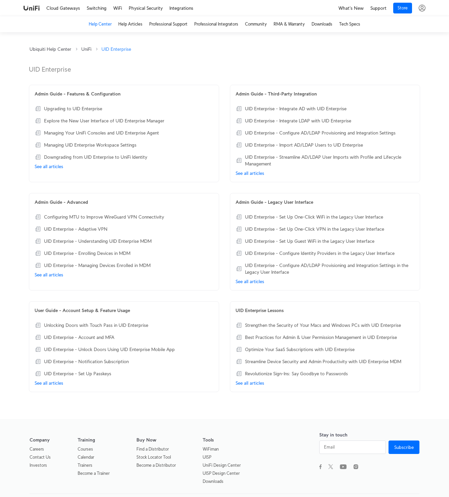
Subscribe (404, 447)
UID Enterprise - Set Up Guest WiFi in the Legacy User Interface (309, 241)
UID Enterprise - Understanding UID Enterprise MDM (98, 241)
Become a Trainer (94, 473)
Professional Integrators (216, 24)
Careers (37, 449)
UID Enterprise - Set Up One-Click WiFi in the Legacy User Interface (314, 217)
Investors (38, 465)
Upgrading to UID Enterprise (73, 108)
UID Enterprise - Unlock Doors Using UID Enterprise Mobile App (109, 349)
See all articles (49, 166)
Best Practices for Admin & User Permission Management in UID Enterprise (321, 337)
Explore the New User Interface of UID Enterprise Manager (104, 120)
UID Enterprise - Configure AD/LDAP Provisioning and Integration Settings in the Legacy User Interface (326, 269)
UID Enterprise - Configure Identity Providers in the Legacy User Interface (320, 253)
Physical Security (146, 8)
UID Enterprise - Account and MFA (79, 337)
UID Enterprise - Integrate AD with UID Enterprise (295, 108)
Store (403, 7)
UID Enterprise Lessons (260, 310)
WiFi (117, 8)
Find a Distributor (152, 449)
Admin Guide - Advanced (61, 202)
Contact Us (40, 457)
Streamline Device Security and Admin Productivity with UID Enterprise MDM (323, 361)
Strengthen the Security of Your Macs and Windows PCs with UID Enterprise (323, 325)
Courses (85, 449)
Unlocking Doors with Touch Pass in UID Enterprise (96, 325)
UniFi (86, 49)
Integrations (181, 8)
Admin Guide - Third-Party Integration (276, 94)
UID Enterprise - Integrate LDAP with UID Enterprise (298, 120)
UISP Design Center (221, 473)
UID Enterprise (116, 49)
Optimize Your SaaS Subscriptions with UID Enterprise (300, 349)
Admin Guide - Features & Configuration (78, 94)
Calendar (86, 457)
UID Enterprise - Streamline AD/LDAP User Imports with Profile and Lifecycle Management (323, 160)
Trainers (85, 465)
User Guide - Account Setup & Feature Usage (82, 310)
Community (256, 24)
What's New (351, 8)
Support (378, 8)
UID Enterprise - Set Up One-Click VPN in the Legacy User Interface (314, 229)
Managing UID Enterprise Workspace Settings (90, 145)
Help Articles (130, 24)
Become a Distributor (156, 465)
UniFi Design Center (222, 465)
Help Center (100, 24)
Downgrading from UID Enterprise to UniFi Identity (95, 157)
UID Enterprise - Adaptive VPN (76, 229)
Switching (97, 8)
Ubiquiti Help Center (50, 49)
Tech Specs (349, 24)
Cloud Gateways (63, 8)
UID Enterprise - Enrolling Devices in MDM (87, 253)
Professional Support (168, 24)
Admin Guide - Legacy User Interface (274, 202)
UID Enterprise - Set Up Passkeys (77, 373)
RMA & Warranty (289, 24)
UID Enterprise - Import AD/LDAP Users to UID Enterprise (304, 145)
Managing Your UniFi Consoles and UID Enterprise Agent (101, 133)
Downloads (322, 24)
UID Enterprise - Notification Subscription (86, 361)
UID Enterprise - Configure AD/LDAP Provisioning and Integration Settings (320, 133)
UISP (207, 457)
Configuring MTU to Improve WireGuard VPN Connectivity (104, 217)
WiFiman (211, 449)
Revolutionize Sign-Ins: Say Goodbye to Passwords (296, 373)
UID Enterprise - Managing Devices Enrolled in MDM (97, 265)
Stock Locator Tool (153, 457)
